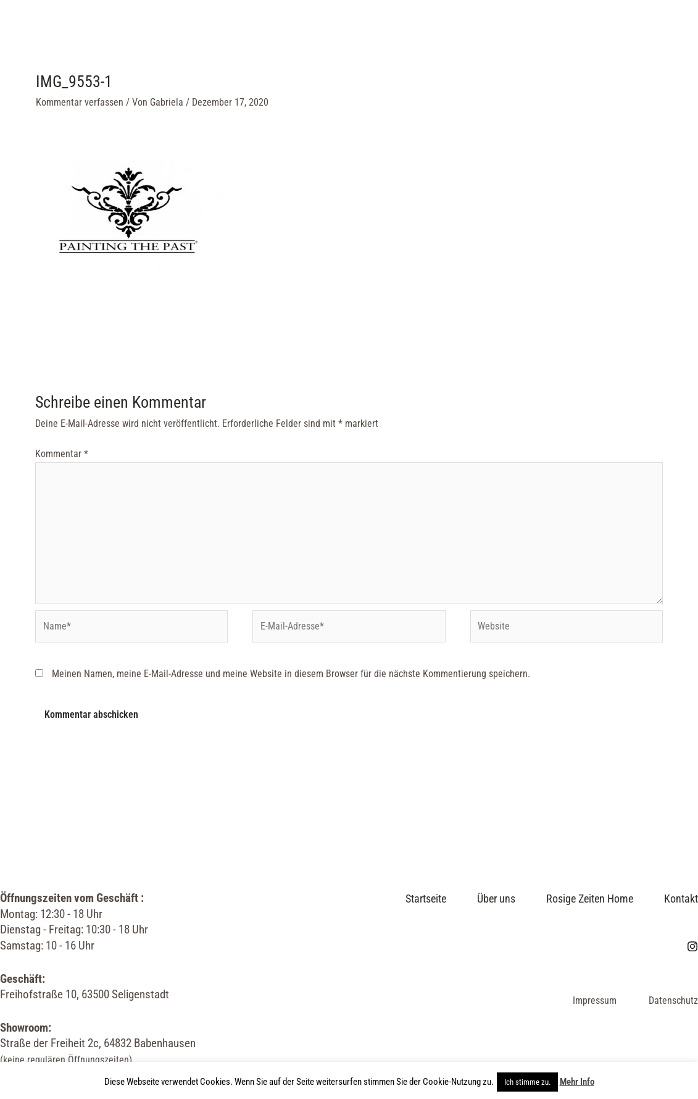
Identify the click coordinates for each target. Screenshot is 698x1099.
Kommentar (61, 454)
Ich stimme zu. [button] (527, 1082)
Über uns (265, 36)
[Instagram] (632, 74)
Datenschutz (673, 1000)
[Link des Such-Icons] (658, 74)
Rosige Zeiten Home (368, 36)
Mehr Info (577, 1081)
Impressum (595, 1000)
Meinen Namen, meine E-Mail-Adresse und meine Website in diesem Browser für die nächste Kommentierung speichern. (291, 674)
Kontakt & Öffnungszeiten (227, 110)
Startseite (185, 36)
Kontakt (681, 898)
